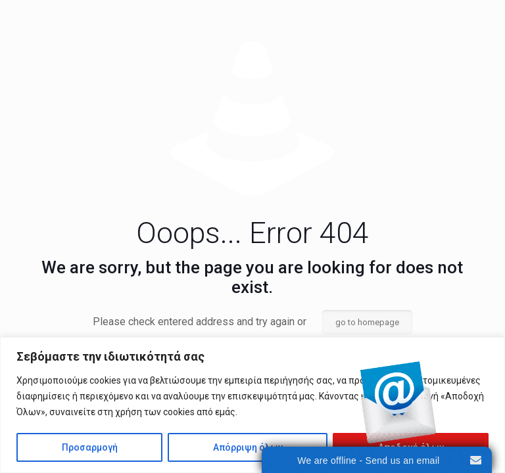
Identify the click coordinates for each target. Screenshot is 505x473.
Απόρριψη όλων (248, 447)
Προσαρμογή (90, 447)
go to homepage (367, 322)
